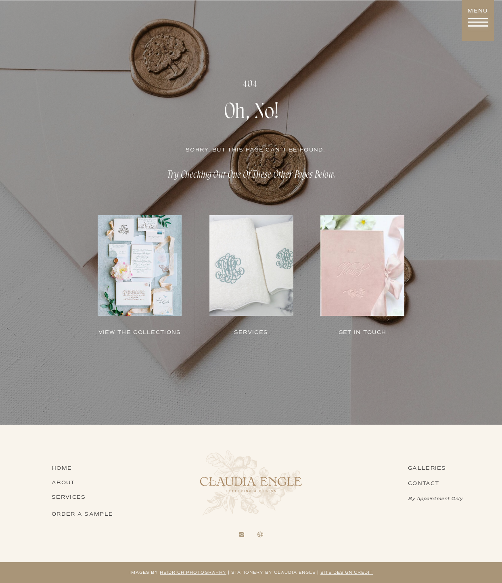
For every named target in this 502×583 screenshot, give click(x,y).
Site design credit (346, 572)
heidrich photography (193, 572)
